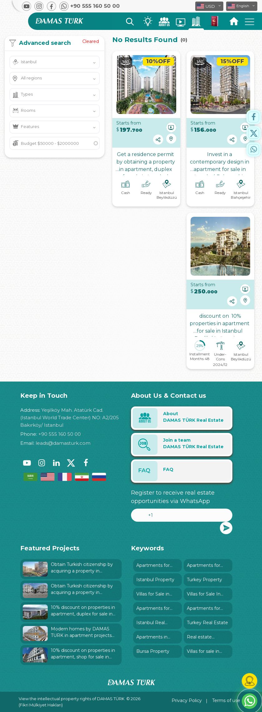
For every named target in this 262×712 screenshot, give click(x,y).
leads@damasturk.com (63, 443)
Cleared (90, 41)
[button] (241, 6)
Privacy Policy (187, 700)
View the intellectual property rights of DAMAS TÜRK (71, 698)
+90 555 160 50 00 (59, 434)
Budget (50, 143)
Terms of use (226, 700)
